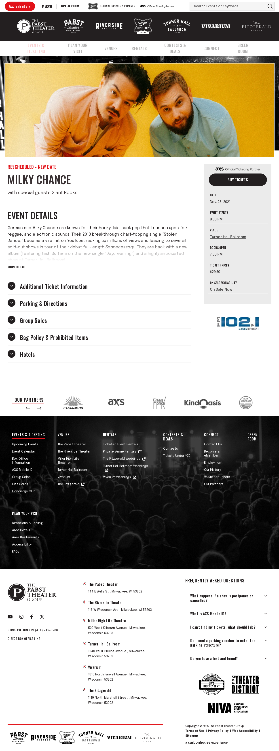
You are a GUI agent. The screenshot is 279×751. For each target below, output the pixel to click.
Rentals (143, 48)
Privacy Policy (218, 731)
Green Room (70, 6)
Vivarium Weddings (117, 477)
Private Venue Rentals (119, 451)
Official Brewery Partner (117, 6)
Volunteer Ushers (217, 477)
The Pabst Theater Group (36, 26)
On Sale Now (221, 290)
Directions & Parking (27, 523)
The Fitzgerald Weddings (121, 458)
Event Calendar (23, 451)
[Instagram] (21, 617)
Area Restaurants (25, 537)
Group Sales (21, 477)
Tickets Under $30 (176, 455)
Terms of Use (195, 731)
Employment (213, 462)
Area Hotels (21, 530)
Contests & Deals (180, 48)
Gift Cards (20, 484)
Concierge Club (24, 491)
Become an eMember (212, 453)
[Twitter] (42, 617)
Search (270, 6)
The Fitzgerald (68, 484)
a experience (206, 742)
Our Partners (213, 484)
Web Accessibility (245, 731)
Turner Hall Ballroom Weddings (125, 466)
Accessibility (22, 544)
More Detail (17, 267)
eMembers (23, 6)
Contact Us (213, 444)
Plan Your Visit (82, 48)
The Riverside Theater (74, 451)
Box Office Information (21, 460)
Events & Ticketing (37, 48)
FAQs (15, 551)
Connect (217, 48)
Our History (212, 470)
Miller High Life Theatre (68, 460)
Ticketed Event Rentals (120, 444)
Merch (47, 6)
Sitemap (191, 736)
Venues (116, 48)
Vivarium (64, 477)
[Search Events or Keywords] (228, 6)
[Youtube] (10, 617)
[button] (28, 408)
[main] (139, 221)
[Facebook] (31, 617)
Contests (170, 448)
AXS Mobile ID (22, 470)
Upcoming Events (25, 444)
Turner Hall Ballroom (228, 237)
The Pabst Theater (72, 444)
